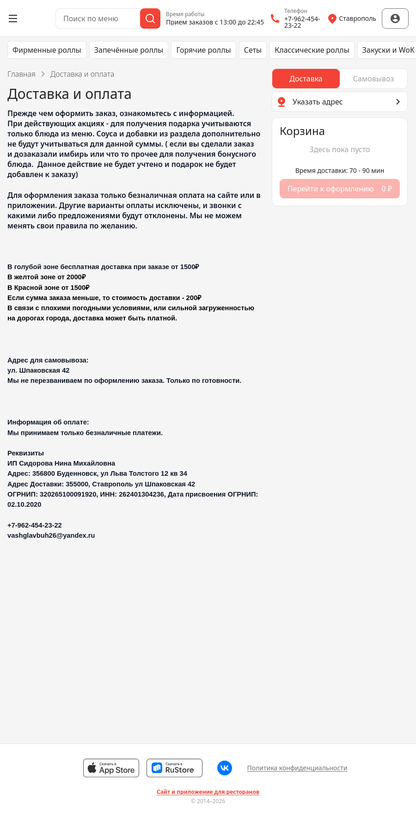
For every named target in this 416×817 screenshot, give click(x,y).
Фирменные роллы (46, 50)
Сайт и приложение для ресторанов (208, 792)
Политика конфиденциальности (297, 767)
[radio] (306, 78)
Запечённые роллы (129, 50)
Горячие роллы (203, 50)
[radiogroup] (340, 78)
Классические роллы (312, 50)
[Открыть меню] (13, 18)
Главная (21, 74)
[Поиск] (150, 18)
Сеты (253, 50)
